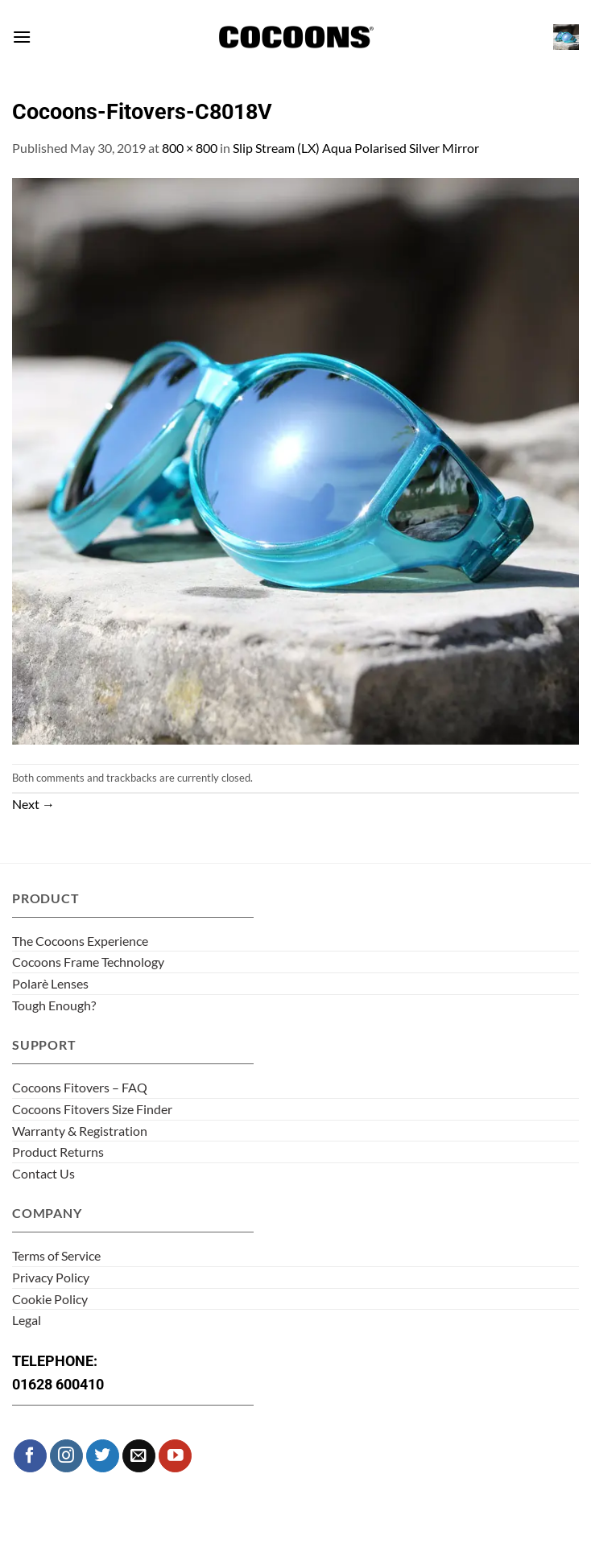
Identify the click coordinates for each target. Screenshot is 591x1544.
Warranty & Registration (79, 1130)
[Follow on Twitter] (102, 1455)
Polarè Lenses (50, 983)
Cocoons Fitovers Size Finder (92, 1109)
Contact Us (43, 1173)
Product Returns (58, 1151)
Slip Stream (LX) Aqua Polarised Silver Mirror (356, 147)
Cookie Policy (50, 1299)
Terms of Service (56, 1255)
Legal (26, 1319)
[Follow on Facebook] (30, 1455)
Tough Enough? (54, 1005)
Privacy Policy (50, 1277)
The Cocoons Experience (80, 940)
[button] (21, 36)
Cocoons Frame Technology (88, 961)
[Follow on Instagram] (66, 1455)
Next (33, 803)
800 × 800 (189, 147)
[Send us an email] (138, 1455)
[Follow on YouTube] (175, 1455)
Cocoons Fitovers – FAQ (79, 1087)
